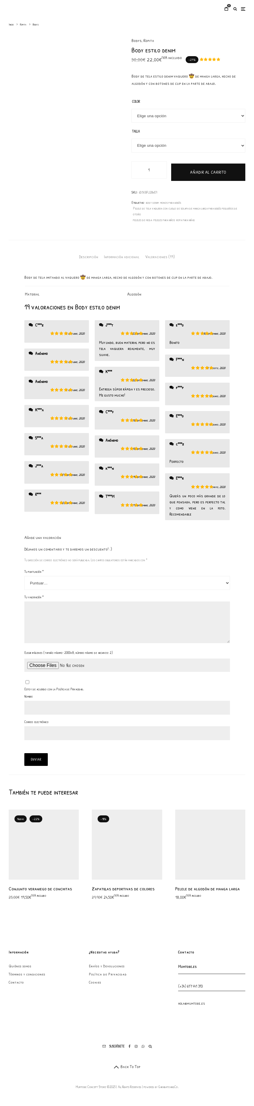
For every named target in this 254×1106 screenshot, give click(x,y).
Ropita (148, 40)
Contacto (16, 986)
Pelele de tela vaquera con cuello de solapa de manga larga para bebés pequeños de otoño (185, 208)
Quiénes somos (20, 970)
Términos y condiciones (27, 978)
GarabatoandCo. (168, 1091)
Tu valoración (34, 594)
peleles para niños (164, 217)
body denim (152, 200)
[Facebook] (130, 1051)
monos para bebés (170, 200)
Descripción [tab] (88, 254)
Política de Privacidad (108, 978)
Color (136, 101)
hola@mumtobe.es (191, 1007)
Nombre (28, 700)
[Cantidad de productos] (149, 170)
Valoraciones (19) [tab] (160, 254)
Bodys (136, 40)
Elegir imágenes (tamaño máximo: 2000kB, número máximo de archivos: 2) (68, 657)
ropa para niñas (185, 217)
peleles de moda (142, 217)
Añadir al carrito (208, 170)
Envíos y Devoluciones (107, 970)
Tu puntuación (34, 569)
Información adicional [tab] (121, 254)
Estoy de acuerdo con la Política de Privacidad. (54, 693)
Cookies (95, 986)
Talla (136, 131)
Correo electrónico (36, 726)
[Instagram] (136, 1051)
